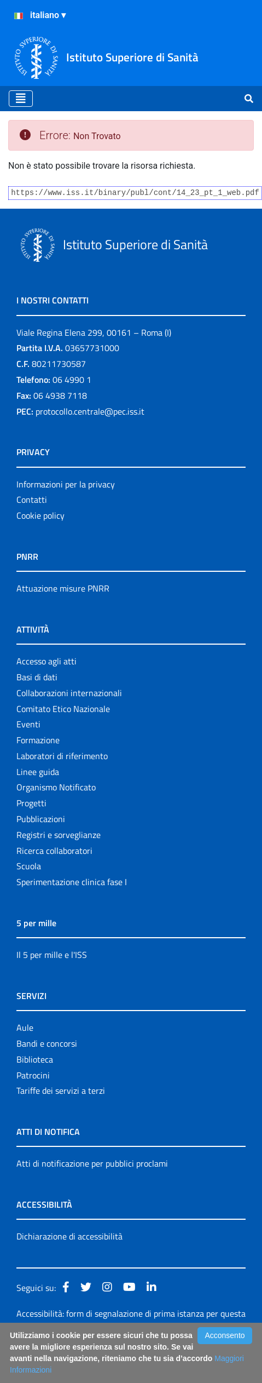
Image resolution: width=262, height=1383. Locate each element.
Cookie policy (40, 515)
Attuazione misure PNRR (62, 588)
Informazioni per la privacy (65, 484)
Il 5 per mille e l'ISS (51, 954)
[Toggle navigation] (21, 98)
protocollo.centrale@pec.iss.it (90, 411)
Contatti (31, 499)
